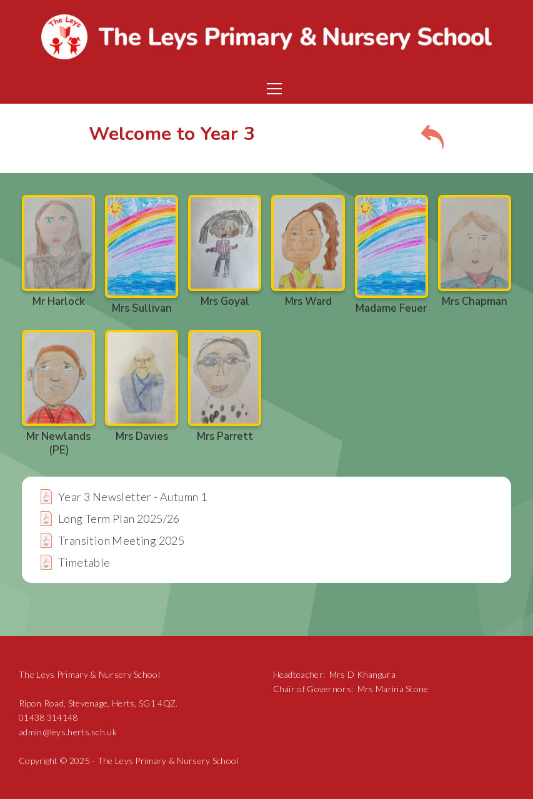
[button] (271, 89)
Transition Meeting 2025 (121, 540)
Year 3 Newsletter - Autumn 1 (132, 497)
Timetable (84, 562)
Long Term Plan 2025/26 (119, 518)
